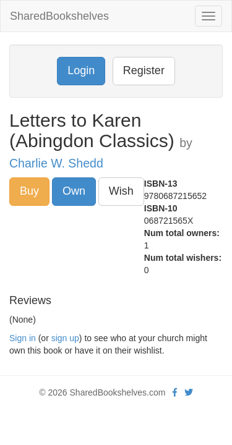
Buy (29, 191)
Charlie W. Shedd (56, 163)
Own (73, 191)
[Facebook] (175, 392)
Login (81, 70)
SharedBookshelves (59, 16)
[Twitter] (188, 392)
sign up (65, 338)
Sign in (22, 338)
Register (144, 70)
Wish (121, 191)
